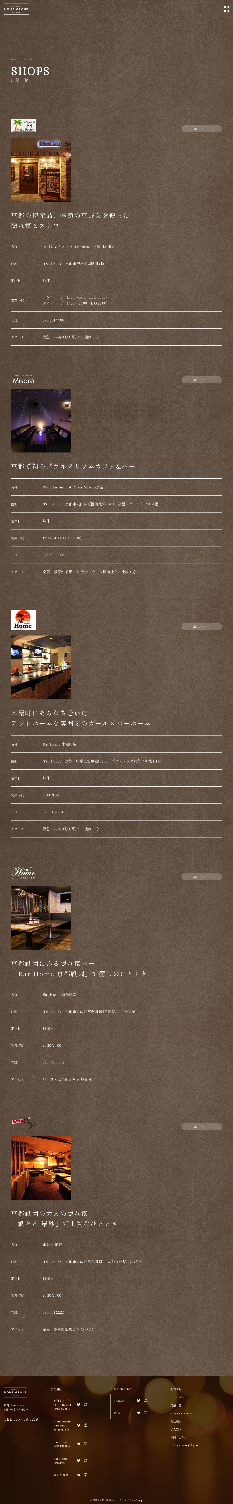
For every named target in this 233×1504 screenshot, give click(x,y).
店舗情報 (56, 1389)
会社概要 (175, 1421)
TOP (13, 60)
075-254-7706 (53, 320)
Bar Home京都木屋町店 (62, 1444)
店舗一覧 (175, 1405)
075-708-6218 (25, 1419)
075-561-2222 (53, 1312)
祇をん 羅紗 (61, 1475)
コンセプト (177, 1397)
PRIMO (118, 1400)
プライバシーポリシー (184, 1445)
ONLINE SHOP (121, 1389)
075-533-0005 (54, 554)
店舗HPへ (198, 129)
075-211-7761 (53, 811)
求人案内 (175, 1429)
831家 (116, 1413)
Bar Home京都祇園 (61, 1461)
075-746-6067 (54, 1062)
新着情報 (175, 1389)
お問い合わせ (178, 1437)
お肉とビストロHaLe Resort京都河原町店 (63, 1405)
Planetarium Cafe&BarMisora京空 (62, 1425)
